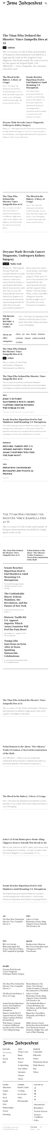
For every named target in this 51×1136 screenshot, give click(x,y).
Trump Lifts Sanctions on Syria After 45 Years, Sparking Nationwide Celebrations (15, 648)
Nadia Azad (15, 263)
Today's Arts (23, 1052)
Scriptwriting (23, 1065)
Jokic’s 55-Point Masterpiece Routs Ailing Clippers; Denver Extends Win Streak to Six (19, 403)
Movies (21, 1058)
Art (4, 47)
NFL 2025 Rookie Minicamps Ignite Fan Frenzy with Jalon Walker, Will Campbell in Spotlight (13, 947)
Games (5, 1091)
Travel (5, 1111)
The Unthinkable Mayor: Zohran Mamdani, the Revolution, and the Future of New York (15, 599)
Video (20, 1097)
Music (20, 1055)
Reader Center (23, 1087)
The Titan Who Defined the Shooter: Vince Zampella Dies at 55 (25, 39)
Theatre (21, 1075)
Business (7, 442)
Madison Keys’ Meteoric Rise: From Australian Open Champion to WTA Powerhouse (37, 947)
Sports (29, 941)
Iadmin (11, 47)
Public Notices (38, 1065)
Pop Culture (22, 1068)
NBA (5, 395)
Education (7, 1087)
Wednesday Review (40, 1062)
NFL (5, 941)
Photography (23, 1101)
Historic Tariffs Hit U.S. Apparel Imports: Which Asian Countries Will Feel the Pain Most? (19, 451)
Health (6, 264)
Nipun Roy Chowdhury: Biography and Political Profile (18, 470)
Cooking (21, 1091)
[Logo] (24, 3)
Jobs (4, 1104)
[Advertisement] (25, 165)
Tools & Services (40, 1111)
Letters (35, 1058)
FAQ (34, 1068)
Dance (20, 1062)
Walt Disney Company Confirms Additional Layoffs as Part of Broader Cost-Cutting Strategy (13, 1026)
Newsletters (38, 1108)
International (39, 1104)
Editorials (37, 1055)
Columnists (37, 1052)
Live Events (22, 1094)
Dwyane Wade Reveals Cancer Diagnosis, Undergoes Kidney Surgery (23, 123)
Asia (5, 464)
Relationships (8, 1107)
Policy (36, 1120)
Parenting (6, 1114)
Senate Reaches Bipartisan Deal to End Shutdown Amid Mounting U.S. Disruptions (36, 82)
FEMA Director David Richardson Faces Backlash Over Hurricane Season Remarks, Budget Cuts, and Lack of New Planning (37, 1027)
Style (5, 1094)
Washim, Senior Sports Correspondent (18, 412)
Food (5, 1097)
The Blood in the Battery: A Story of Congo (12, 80)
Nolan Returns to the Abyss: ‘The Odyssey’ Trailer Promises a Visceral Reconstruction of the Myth (37, 555)
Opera (20, 1079)
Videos (35, 1072)
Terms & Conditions (38, 1115)
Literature (22, 1072)
